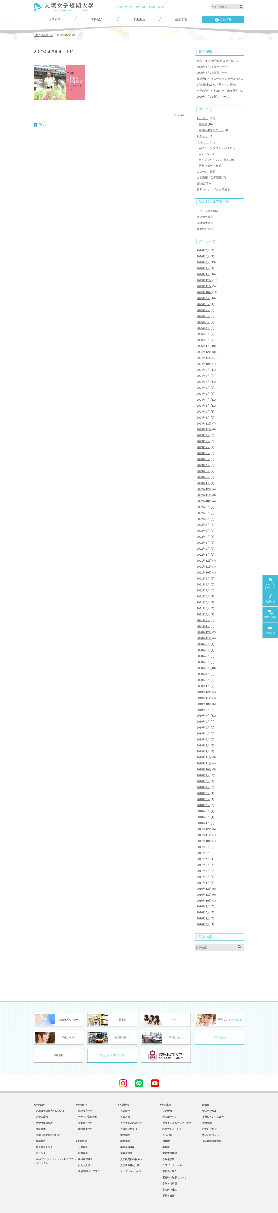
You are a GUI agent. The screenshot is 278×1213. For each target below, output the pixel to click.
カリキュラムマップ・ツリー (176, 1102)
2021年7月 (203, 577)
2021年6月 (203, 583)
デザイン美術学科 (208, 207)
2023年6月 (203, 443)
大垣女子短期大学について (49, 1089)
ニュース (202, 168)
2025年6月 (203, 309)
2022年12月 (204, 478)
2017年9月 (203, 827)
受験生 (201, 180)
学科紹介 (97, 19)
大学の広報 (41, 1096)
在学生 (203, 122)
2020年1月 (203, 670)
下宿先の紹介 (168, 1154)
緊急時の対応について (173, 1160)
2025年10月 (204, 286)
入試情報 (223, 20)
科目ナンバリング (171, 1109)
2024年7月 (203, 373)
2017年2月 (203, 856)
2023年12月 (204, 414)
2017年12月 (204, 809)
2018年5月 (203, 780)
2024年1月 (203, 408)
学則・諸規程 (168, 1167)
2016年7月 (203, 897)
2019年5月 (203, 711)
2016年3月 (203, 902)
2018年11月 (204, 745)
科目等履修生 (84, 1141)
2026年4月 (203, 251)
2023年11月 (204, 420)
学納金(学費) (126, 1128)
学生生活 (139, 19)
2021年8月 (203, 571)
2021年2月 (203, 606)
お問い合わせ (156, 6)
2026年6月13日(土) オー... (213, 66)
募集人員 (124, 1096)
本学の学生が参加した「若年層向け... (220, 89)
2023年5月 (203, 449)
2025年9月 (203, 292)
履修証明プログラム (211, 128)
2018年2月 (203, 798)
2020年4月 (203, 658)
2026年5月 (203, 245)
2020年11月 (204, 623)
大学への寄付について (47, 1115)
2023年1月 (203, 472)
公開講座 (82, 1128)
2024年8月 (203, 368)
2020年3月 (203, 664)
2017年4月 (203, 844)
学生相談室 (167, 1141)
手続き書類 (167, 1180)
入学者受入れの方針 (130, 1102)
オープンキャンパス (130, 1154)
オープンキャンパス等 (212, 157)
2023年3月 (203, 461)
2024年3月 (203, 397)
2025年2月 (203, 333)
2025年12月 (204, 275)
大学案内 (55, 19)
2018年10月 (204, 751)
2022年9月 (203, 495)
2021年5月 (203, 588)
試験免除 (124, 1122)
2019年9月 (203, 693)
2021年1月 (203, 612)
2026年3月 (203, 257)
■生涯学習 (81, 1122)
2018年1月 (203, 804)
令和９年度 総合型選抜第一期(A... (218, 60)
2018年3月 (203, 792)
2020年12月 (204, 618)
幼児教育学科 (205, 213)
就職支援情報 (168, 1135)
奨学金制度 (125, 1135)
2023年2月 (203, 466)
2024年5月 (203, 385)
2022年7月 (203, 507)
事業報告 (40, 1122)
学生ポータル (168, 1096)
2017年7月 (203, 833)
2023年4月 (203, 455)
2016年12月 (204, 868)
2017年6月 (203, 838)
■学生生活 (165, 1083)
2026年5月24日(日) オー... (213, 72)
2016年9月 (203, 885)
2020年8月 (203, 635)
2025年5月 (203, 315)
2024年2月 (203, 402)
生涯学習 (181, 19)
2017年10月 (204, 821)
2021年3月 (203, 600)
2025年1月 (203, 338)
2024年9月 (203, 362)
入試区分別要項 (127, 1109)
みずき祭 (204, 151)
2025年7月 (203, 304)
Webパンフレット (212, 1115)
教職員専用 (125, 1204)
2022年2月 (203, 536)
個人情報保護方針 (211, 1122)
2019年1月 (203, 734)
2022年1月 (203, 542)
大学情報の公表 (43, 1102)
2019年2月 (203, 728)
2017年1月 (203, 862)
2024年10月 (204, 356)
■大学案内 (39, 1083)
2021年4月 (203, 594)
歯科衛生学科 (205, 218)
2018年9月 (203, 757)
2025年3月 (203, 327)
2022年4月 (203, 525)
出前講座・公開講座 (209, 174)
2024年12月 (204, 344)
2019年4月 (203, 716)
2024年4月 (203, 391)
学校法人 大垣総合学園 (112, 1034)
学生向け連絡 (168, 1173)
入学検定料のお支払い (131, 1141)
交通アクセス (124, 6)
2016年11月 (204, 873)
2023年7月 (203, 437)
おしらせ (202, 116)
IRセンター (41, 1135)
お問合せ (202, 133)
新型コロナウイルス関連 (212, 185)
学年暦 (165, 1128)
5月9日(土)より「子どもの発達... (217, 83)
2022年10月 (204, 490)
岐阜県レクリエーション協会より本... (220, 77)
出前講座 (82, 1135)
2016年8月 (203, 891)
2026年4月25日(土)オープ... (214, 95)
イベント (202, 139)
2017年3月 (203, 850)
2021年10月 (204, 559)
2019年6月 (203, 705)
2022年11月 (204, 484)
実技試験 (124, 1115)
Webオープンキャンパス (214, 145)
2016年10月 (204, 879)
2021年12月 (204, 548)
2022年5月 (203, 519)
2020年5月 (203, 652)
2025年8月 (203, 298)
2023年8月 (203, 431)
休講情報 (166, 1089)
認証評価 (40, 1109)
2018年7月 (203, 769)
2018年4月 (203, 786)
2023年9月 (203, 426)
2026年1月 (203, 269)
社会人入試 (83, 1147)
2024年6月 (203, 379)
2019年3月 (203, 722)
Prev (40, 124)
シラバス (166, 1115)
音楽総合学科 (205, 224)
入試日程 (124, 1089)
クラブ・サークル (171, 1147)
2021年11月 (204, 554)
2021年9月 (203, 565)
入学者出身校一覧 (128, 1147)
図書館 (165, 1122)
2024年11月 (204, 350)
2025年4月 (203, 321)
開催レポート (207, 162)
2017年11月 (204, 815)
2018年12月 (204, 740)
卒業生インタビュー (213, 1096)
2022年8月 (203, 501)
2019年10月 (204, 687)
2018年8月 (203, 763)
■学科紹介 (81, 1083)
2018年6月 (203, 775)
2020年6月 (203, 647)
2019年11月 (204, 681)
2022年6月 (203, 513)
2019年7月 (203, 699)
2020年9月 (203, 629)
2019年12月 (204, 676)
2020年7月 (203, 641)
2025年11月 (204, 280)
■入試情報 (123, 1083)
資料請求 (140, 6)
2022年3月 (203, 530)
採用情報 (58, 1034)
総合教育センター (44, 1128)
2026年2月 (203, 263)
